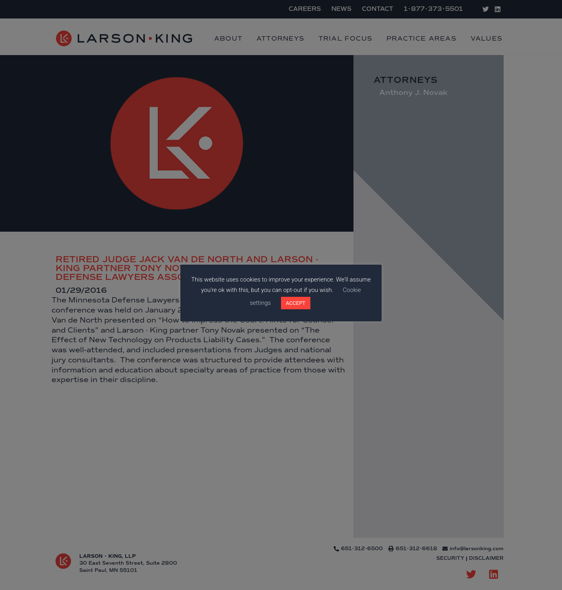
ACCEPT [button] (296, 303)
